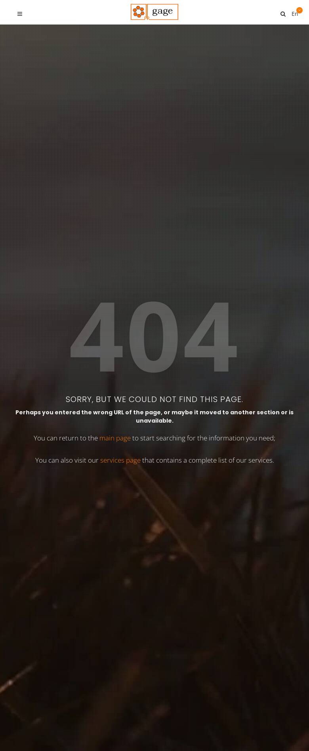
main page (115, 205)
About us (201, 716)
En (294, 10)
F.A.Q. (233, 716)
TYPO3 (101, 716)
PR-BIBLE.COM (200, 414)
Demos (167, 716)
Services (134, 716)
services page (120, 227)
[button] (246, 680)
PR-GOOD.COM (202, 478)
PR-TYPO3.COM (202, 345)
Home (72, 716)
